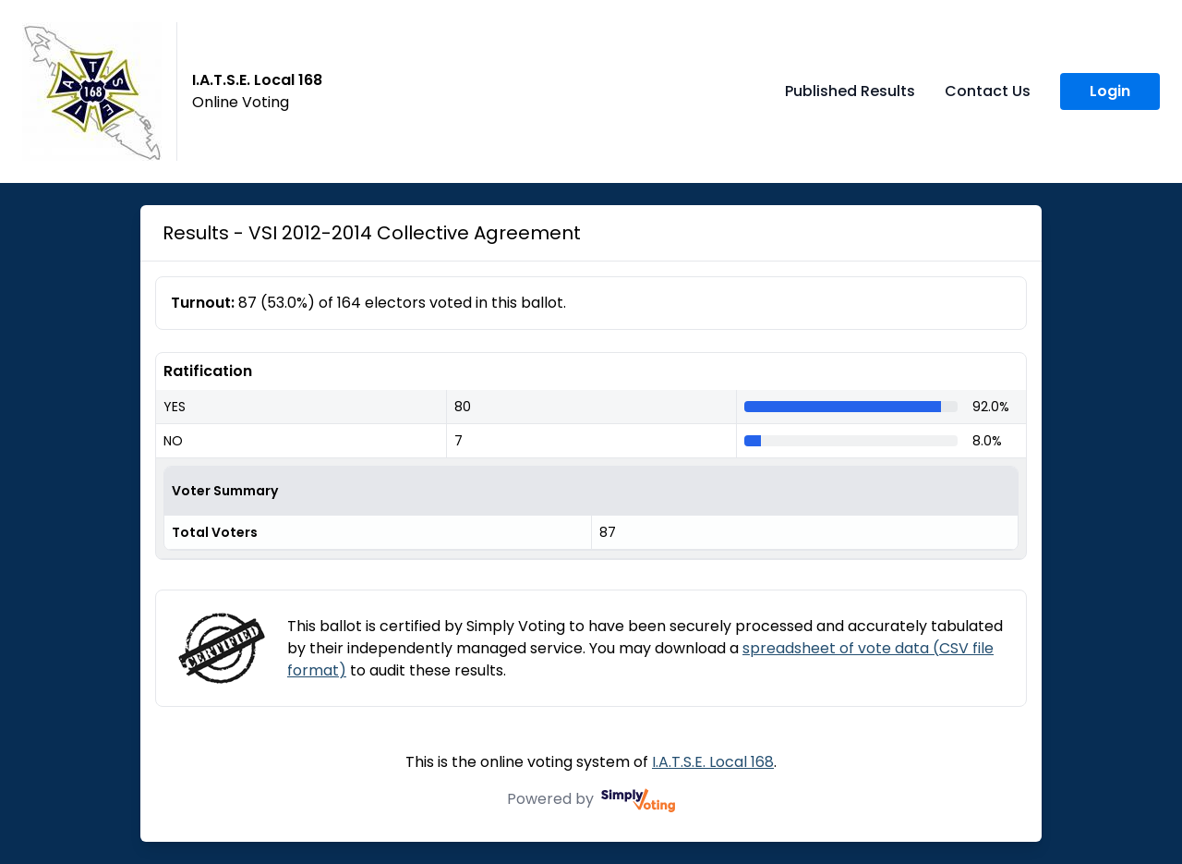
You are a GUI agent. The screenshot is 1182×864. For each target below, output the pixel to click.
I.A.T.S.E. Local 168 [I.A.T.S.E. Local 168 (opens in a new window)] (713, 762)
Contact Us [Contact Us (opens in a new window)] (988, 91)
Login (1110, 91)
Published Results (850, 91)
